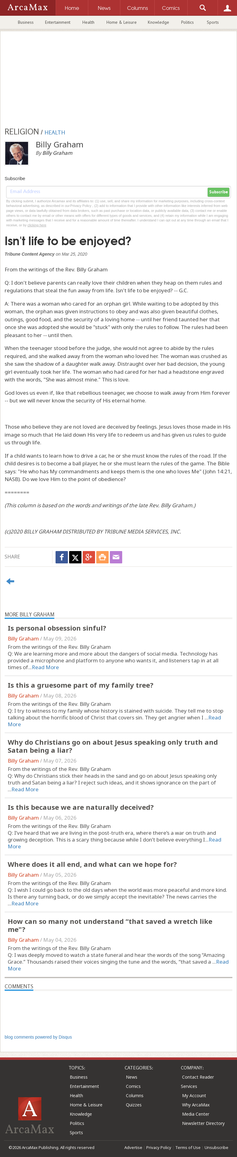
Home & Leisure (121, 22)
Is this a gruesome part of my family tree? (80, 685)
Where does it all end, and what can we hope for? (92, 864)
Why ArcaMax (196, 1105)
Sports (213, 22)
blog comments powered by (38, 1037)
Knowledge (158, 22)
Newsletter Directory (203, 1123)
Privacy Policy (158, 1147)
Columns (134, 1095)
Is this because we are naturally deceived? (81, 807)
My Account (194, 1095)
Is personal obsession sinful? (57, 627)
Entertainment (57, 22)
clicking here (36, 225)
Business (26, 22)
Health (88, 22)
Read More (45, 667)
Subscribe (218, 192)
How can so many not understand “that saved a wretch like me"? (110, 925)
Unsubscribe (216, 1147)
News (131, 1077)
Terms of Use (188, 1147)
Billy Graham (23, 638)
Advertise (133, 1147)
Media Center (195, 1114)
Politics (187, 22)
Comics (133, 1086)
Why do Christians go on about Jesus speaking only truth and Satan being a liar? (113, 746)
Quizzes (134, 1105)
